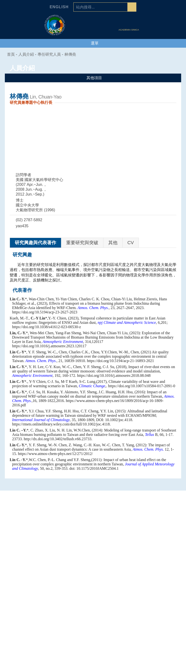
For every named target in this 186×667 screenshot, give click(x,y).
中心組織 (31, 592)
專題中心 (93, 571)
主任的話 (31, 586)
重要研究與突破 (82, 242)
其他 (112, 242)
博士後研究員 (154, 604)
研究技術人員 (154, 586)
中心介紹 (31, 571)
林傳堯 (73, 54)
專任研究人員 (52, 54)
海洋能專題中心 (93, 592)
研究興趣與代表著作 (35, 242)
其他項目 (93, 78)
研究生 (154, 622)
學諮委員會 (31, 598)
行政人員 (154, 610)
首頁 (11, 54)
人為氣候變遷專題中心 (93, 580)
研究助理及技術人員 (154, 616)
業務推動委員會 (31, 604)
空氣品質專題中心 (93, 586)
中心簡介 (31, 580)
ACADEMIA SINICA (129, 30)
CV (130, 242)
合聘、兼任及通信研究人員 (154, 592)
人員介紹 (154, 571)
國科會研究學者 (154, 598)
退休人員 (154, 628)
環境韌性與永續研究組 (93, 598)
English (59, 7)
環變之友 (154, 634)
